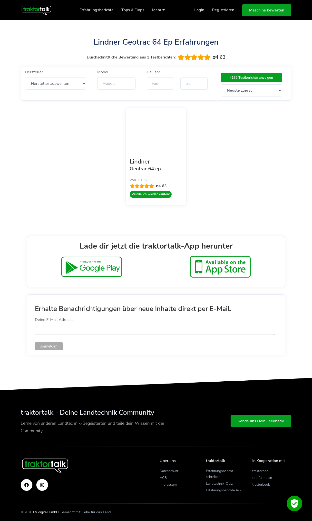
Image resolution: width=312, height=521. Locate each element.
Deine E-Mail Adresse (54, 319)
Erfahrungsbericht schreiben (219, 474)
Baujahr (153, 72)
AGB (163, 477)
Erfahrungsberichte (96, 10)
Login (199, 10)
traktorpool (260, 471)
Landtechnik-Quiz (219, 483)
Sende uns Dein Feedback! (261, 421)
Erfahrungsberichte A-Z (224, 490)
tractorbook (261, 484)
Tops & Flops (132, 10)
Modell (103, 72)
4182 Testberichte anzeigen (251, 77)
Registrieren (223, 10)
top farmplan (262, 477)
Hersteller (34, 72)
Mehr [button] (158, 10)
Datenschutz (169, 471)
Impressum (168, 484)
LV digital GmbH (46, 512)
